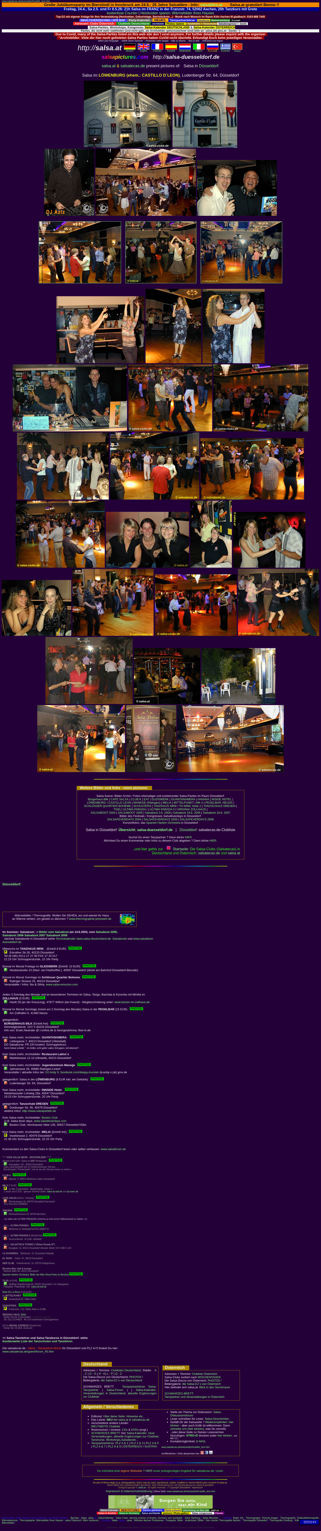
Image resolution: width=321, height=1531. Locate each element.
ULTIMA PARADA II (162, 809)
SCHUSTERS (142, 806)
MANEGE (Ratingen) (146, 802)
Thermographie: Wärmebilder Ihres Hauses (41, 1520)
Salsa (84, 1518)
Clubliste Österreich (204, 1374)
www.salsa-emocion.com (62, 984)
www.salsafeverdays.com (50, 1121)
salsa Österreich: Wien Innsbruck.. (82, 1520)
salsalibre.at (211, 4)
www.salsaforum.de (113, 1149)
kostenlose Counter (122, 13)
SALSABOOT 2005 (130, 812)
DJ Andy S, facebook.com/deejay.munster (72, 1072)
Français (157, 50)
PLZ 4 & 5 (152, 1443)
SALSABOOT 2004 (103, 812)
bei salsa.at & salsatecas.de (128, 1419)
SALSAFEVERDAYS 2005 (160, 819)
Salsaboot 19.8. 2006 (187, 812)
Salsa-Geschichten (217, 1418)
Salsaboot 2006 (13, 935)
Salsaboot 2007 (34, 935)
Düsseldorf (208, 66)
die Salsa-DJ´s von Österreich (201, 1384)
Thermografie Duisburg (281, 1520)
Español (171, 50)
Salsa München (210, 1518)
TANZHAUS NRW (165, 806)
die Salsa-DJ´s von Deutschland (121, 1380)
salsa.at (108, 66)
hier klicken (224, 1435)
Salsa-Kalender (105, 1518)
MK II (199, 802)
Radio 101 (238, 1518)
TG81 (117, 809)
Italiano (199, 50)
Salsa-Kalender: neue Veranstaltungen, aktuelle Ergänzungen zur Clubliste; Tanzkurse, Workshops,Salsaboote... (125, 1436)
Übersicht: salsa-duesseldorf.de (146, 830)
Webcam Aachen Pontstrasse (149, 1520)
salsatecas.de (132, 66)
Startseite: (177, 849)
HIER (188, 837)
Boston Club (50, 1117)
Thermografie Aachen (229, 1520)
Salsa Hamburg (192, 1518)
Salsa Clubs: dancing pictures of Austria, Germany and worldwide (149, 1518)
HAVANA (203, 799)
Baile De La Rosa (11, 1292)
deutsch (130, 50)
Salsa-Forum (115, 1390)
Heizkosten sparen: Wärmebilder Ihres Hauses (177, 13)
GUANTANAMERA (183, 799)
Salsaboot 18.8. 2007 (216, 812)
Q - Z (118, 1373)
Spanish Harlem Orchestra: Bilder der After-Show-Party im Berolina (42, 1274)
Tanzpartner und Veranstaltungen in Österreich (194, 1397)
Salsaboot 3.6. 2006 (158, 812)
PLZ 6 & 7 (99, 1446)
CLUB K (136, 799)
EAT (146, 799)
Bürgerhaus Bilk (98, 799)
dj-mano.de (72, 1191)
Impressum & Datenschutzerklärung (129, 1491)
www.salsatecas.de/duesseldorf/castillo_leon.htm (26, 1)
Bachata (75, 1518)
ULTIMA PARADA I (135, 809)
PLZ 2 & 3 (137, 1443)
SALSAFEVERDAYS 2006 (197, 819)
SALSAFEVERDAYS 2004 (124, 819)
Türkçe (237, 50)
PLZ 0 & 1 (121, 1443)
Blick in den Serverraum (214, 1387)
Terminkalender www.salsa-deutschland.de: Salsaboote (91, 938)
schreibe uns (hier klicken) (187, 1428)
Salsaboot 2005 (106, 932)
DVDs (135, 1429)
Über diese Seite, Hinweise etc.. (123, 1416)
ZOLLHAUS (198, 809)
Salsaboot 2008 (57, 935)
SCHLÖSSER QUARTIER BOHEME (107, 806)
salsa (90, 1518)
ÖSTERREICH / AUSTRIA (140, 1446)
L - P (110, 1373)
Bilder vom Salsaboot (54, 932)
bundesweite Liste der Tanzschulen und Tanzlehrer (37, 1341)
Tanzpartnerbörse (102, 1443)
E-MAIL (201, 1441)
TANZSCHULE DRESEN (220, 806)
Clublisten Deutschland (126, 1370)
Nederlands (185, 50)
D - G (92, 1373)
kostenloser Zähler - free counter (202, 1520)
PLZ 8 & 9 (114, 1446)
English (143, 50)
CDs (125, 1429)
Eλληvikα (225, 50)
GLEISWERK (160, 799)
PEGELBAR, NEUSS (219, 802)
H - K (102, 1373)
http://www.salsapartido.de (39, 1111)
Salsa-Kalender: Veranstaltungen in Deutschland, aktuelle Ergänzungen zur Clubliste (119, 1393)
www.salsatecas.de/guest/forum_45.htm (28, 1351)
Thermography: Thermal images (262, 1518)
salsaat (234, 853)
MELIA (167, 802)
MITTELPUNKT (184, 802)
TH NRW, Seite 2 (190, 806)
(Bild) (23, 1314)
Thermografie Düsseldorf (255, 1520)
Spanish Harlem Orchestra (163, 822)
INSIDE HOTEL (222, 799)
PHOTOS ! (136, 1377)
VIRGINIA (183, 809)
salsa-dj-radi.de (54, 1191)
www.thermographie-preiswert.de (90, 918)
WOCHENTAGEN (209, 1377)
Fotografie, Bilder (174, 1520)
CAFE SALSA (119, 799)
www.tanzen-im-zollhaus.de (132, 1002)
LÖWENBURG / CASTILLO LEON (109, 802)
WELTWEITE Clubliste (105, 1426)
